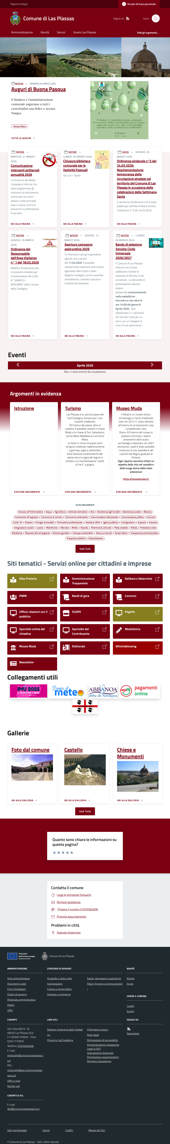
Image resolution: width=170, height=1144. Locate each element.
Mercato (65, 527)
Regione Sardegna (19, 4)
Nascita (84, 527)
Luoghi (130, 1006)
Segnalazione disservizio (100, 1053)
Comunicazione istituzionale (104, 517)
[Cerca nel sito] (154, 18)
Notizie (130, 978)
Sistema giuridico (61, 533)
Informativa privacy (97, 1029)
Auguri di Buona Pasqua (38, 89)
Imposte (142, 522)
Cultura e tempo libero (59, 989)
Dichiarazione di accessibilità (102, 1040)
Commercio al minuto (51, 517)
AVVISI (125, 152)
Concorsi (151, 517)
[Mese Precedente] (18, 364)
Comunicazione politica (132, 517)
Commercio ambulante (76, 517)
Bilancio (148, 511)
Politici (10, 1005)
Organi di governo (17, 994)
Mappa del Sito (96, 1130)
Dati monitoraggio (17, 1130)
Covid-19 (17, 522)
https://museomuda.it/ (136, 479)
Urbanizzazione (95, 538)
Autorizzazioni (54, 984)
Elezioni (29, 522)
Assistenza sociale (132, 511)
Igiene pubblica (110, 522)
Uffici (10, 1010)
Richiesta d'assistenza (99, 1061)
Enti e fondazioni (16, 989)
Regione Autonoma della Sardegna (65, 1032)
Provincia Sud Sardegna (60, 1040)
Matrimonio (52, 527)
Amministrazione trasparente (103, 1045)
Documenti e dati (16, 984)
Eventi (130, 1011)
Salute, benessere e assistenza (104, 978)
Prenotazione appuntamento (103, 1057)
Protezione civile (148, 527)
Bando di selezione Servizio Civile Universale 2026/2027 (129, 251)
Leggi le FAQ (94, 1049)
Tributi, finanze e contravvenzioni (105, 986)
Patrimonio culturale (101, 527)
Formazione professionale (70, 522)
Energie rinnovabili (45, 522)
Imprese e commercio (59, 994)
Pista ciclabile (121, 527)
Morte (75, 527)
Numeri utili (13, 1086)
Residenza (17, 533)
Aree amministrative (18, 978)
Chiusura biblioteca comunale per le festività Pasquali (76, 165)
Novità (45, 32)
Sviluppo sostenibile (83, 533)
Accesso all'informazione (30, 511)
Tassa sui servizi (104, 533)
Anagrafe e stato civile (59, 978)
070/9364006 (26, 1046)
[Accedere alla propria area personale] (139, 4)
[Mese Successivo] (152, 364)
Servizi (61, 32)
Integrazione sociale (24, 527)
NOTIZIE (19, 83)
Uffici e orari (13, 1081)
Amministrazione (22, 32)
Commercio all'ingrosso (26, 517)
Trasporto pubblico (76, 538)
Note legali (93, 1035)
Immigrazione (128, 522)
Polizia (134, 527)
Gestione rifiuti (92, 522)
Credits (69, 1130)
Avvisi (130, 984)
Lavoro (40, 527)
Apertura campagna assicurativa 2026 (78, 246)
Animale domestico (78, 511)
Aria (92, 511)
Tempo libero (121, 533)
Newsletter (133, 1033)
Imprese (153, 522)
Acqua (49, 511)
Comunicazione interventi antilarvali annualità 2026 (25, 170)
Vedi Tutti (85, 549)
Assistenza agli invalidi (108, 511)
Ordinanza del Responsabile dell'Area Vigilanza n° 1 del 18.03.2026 (25, 256)
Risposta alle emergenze (37, 533)
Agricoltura (60, 511)
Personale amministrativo (21, 1000)
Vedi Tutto (85, 811)
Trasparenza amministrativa (144, 533)
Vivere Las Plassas (84, 32)
